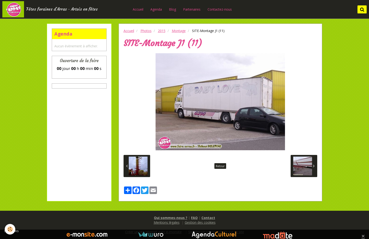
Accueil (138, 9)
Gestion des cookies (200, 222)
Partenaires (192, 9)
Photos (146, 30)
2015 (161, 30)
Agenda (156, 9)
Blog (172, 9)
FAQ (194, 217)
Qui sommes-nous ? (170, 217)
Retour (220, 166)
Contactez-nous (220, 9)
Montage (179, 30)
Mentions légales (167, 222)
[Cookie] (10, 229)
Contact (208, 217)
